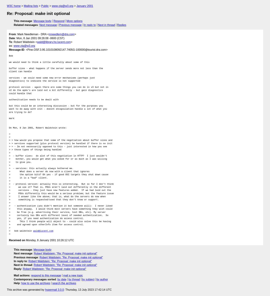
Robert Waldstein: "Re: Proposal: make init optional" (65, 253)
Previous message (70, 25)
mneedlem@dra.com (62, 34)
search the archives (64, 283)
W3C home (14, 5)
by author (102, 279)
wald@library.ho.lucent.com (54, 42)
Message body (42, 21)
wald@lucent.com (43, 231)
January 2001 (84, 5)
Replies (121, 25)
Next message (48, 25)
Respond (59, 21)
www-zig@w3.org (62, 5)
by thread (74, 279)
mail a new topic (73, 275)
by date (61, 279)
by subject (88, 279)
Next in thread (106, 25)
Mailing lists (31, 5)
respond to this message (46, 275)
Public (45, 5)
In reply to (90, 25)
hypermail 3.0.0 (54, 289)
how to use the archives (35, 283)
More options (75, 21)
